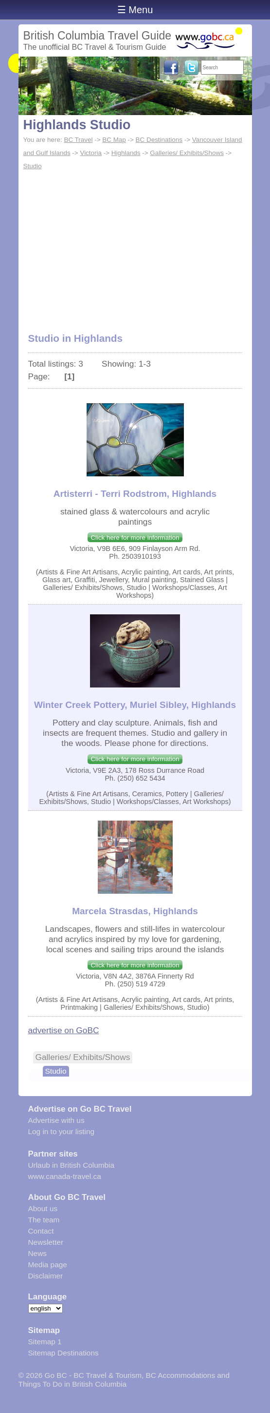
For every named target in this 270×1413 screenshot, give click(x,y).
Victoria (91, 153)
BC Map (114, 139)
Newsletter (46, 1242)
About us (43, 1208)
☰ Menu (135, 9)
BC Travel (78, 139)
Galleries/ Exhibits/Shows (187, 153)
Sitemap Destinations (63, 1353)
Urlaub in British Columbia (71, 1165)
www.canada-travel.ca (64, 1176)
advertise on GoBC (63, 1030)
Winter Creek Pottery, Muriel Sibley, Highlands (135, 705)
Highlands (126, 153)
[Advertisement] (135, 246)
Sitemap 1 (45, 1341)
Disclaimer (45, 1276)
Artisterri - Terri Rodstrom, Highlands (135, 494)
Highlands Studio (77, 125)
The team (44, 1220)
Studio (32, 166)
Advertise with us (56, 1120)
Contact (41, 1231)
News (37, 1253)
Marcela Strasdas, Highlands (135, 911)
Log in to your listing (61, 1131)
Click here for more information (134, 537)
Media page (47, 1264)
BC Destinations (159, 139)
